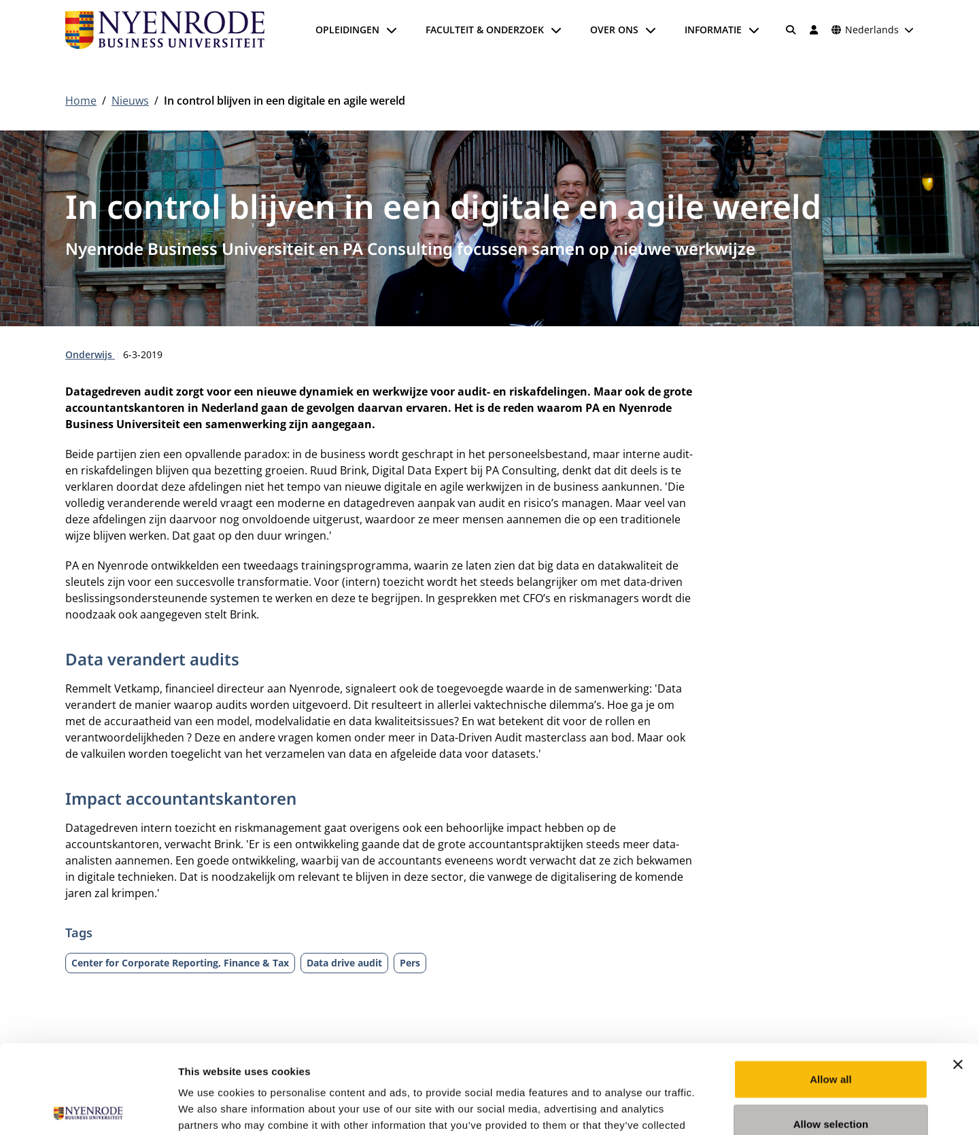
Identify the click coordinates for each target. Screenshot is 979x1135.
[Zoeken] (791, 30)
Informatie (713, 29)
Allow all (831, 990)
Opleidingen (347, 29)
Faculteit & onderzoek (485, 29)
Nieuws (130, 100)
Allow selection (831, 1035)
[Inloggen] (814, 30)
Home (81, 100)
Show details (713, 1108)
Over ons (614, 29)
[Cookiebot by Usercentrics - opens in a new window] (88, 1108)
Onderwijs (90, 354)
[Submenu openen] (391, 30)
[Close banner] (958, 976)
